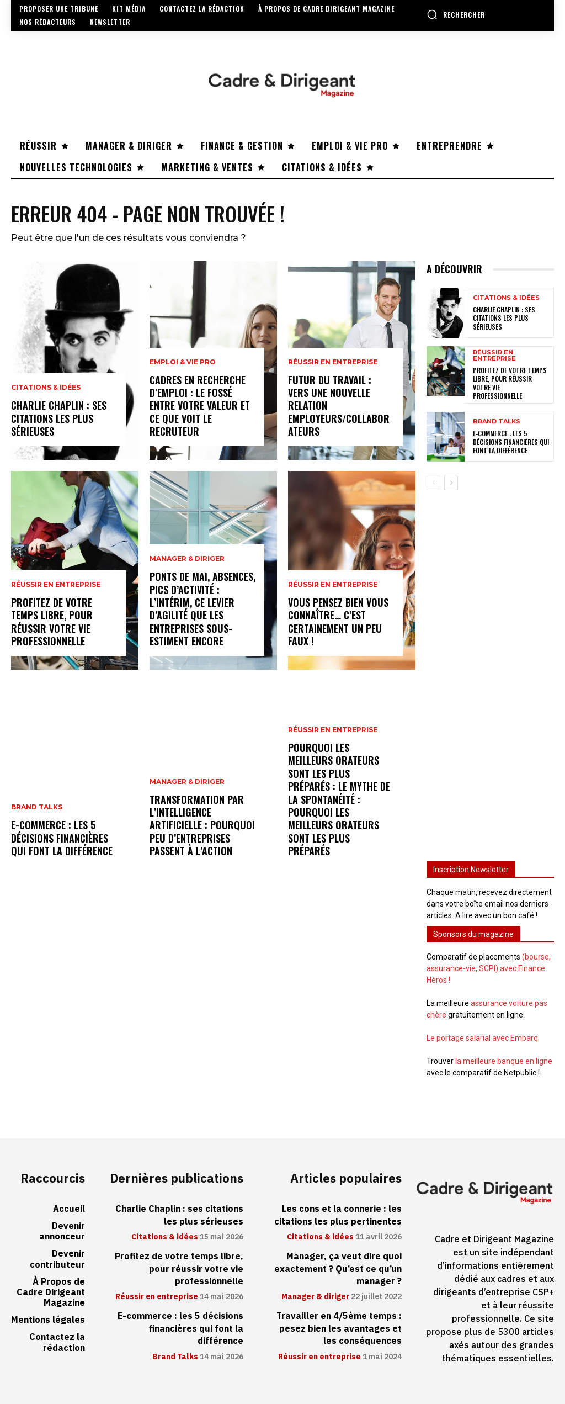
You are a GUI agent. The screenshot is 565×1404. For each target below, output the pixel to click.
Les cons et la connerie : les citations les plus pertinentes (338, 1215)
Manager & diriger (187, 558)
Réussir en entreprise (55, 584)
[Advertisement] (490, 669)
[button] (456, 14)
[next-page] (451, 483)
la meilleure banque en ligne (503, 1061)
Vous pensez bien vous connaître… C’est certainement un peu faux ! (338, 621)
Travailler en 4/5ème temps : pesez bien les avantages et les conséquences (339, 1329)
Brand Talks (36, 807)
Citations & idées (46, 387)
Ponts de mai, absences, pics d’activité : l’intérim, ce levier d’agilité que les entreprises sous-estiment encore (202, 608)
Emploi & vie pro (183, 362)
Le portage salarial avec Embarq (482, 1038)
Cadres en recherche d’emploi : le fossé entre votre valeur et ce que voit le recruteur (200, 406)
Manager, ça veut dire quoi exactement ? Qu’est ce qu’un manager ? (338, 1269)
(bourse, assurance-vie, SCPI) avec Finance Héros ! (489, 968)
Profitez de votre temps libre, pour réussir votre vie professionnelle (52, 621)
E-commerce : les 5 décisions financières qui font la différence (62, 838)
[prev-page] (433, 483)
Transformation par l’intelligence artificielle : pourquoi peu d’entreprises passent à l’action (202, 825)
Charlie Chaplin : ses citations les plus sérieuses (58, 418)
